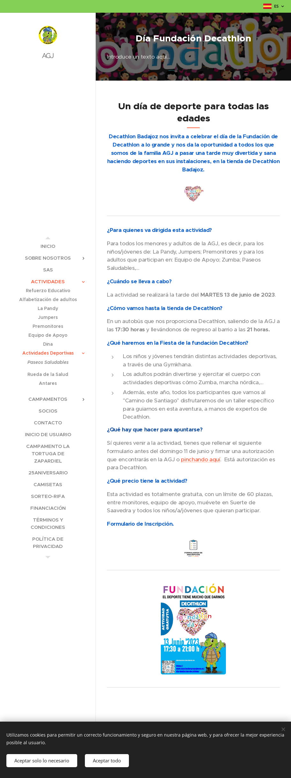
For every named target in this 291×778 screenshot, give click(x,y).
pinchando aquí (200, 459)
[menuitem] (48, 246)
